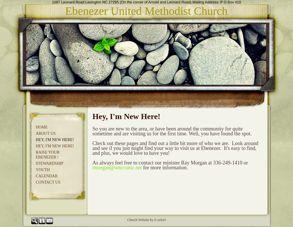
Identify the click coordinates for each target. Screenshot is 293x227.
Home (41, 127)
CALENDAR (47, 176)
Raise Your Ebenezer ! (48, 154)
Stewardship (49, 163)
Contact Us (48, 182)
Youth (43, 170)
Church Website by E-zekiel (146, 220)
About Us (46, 133)
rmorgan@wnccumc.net (117, 167)
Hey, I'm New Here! (55, 140)
